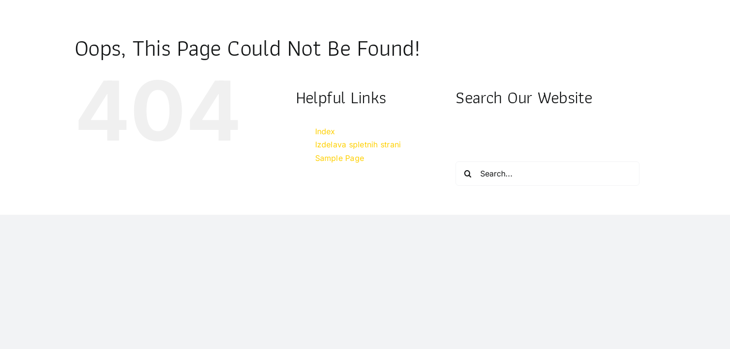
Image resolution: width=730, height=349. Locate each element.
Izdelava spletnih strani (358, 144)
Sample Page (340, 158)
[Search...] (547, 173)
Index (325, 131)
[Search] (468, 173)
